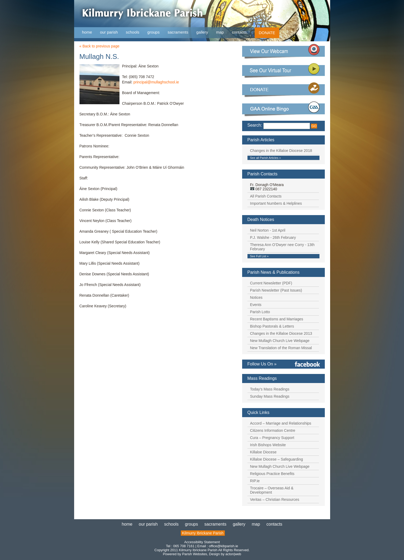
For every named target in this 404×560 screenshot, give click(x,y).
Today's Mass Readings (269, 389)
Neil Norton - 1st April (267, 230)
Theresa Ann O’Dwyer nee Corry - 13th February (282, 247)
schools (132, 32)
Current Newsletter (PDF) (271, 283)
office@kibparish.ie (223, 546)
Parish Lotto (260, 312)
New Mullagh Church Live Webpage (280, 341)
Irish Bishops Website (268, 445)
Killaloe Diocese (263, 452)
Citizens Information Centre (272, 430)
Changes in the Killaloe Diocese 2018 (281, 150)
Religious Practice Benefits (272, 474)
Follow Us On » (262, 364)
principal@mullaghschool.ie (156, 82)
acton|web (233, 554)
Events (256, 305)
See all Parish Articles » (265, 157)
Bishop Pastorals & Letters (272, 326)
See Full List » (259, 256)
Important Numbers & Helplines (276, 203)
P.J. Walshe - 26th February (273, 237)
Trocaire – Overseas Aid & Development (272, 490)
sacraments (177, 32)
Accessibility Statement (202, 542)
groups (153, 32)
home (87, 32)
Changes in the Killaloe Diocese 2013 (281, 333)
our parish (109, 32)
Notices (256, 297)
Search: (254, 125)
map (220, 32)
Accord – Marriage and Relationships (280, 423)
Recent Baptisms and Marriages (276, 319)
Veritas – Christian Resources (274, 499)
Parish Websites (194, 554)
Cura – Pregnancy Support (272, 438)
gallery (202, 32)
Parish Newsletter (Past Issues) (276, 290)
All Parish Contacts (266, 196)
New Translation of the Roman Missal (281, 348)
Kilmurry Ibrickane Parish (203, 533)
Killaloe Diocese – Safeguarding (276, 459)
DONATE (267, 32)
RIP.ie (255, 481)
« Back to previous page (99, 46)
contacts (239, 32)
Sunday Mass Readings (270, 396)
